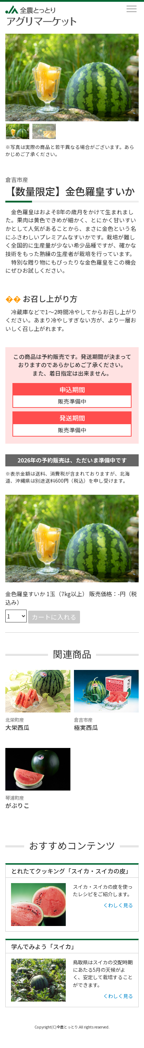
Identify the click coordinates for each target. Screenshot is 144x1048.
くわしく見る (118, 905)
